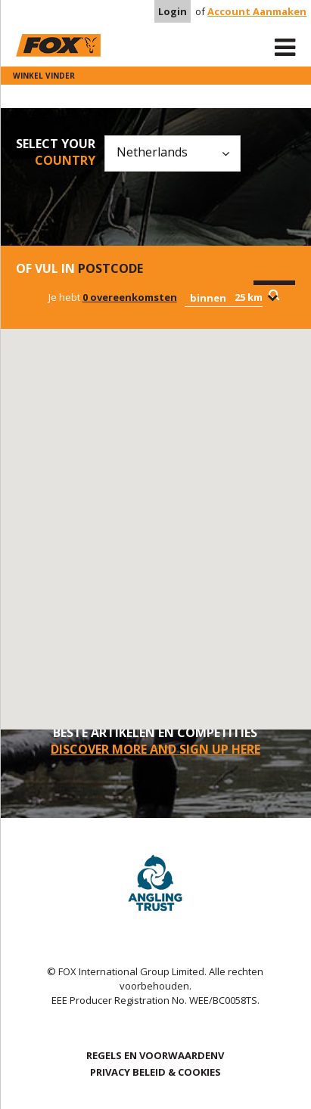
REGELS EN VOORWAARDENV (155, 1055)
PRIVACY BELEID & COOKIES (155, 1072)
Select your (55, 152)
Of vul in (79, 268)
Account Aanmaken (256, 11)
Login (172, 11)
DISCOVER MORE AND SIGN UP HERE (155, 749)
